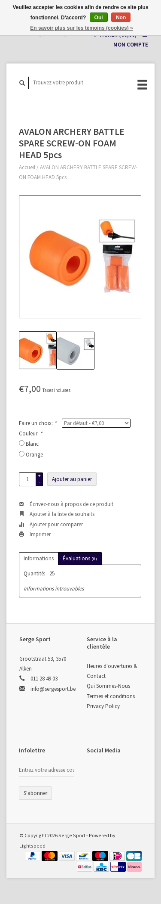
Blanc (32, 443)
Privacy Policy (103, 706)
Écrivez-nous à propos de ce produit (66, 504)
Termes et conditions (111, 696)
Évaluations (80, 558)
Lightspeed (32, 845)
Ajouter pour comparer (51, 524)
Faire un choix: (37, 423)
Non (121, 18)
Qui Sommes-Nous (108, 686)
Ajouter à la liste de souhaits (56, 514)
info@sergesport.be (53, 689)
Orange (34, 454)
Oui (98, 18)
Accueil (27, 167)
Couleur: (30, 433)
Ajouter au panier (72, 479)
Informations (39, 558)
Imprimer (35, 534)
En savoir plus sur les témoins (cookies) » (81, 28)
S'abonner (35, 793)
